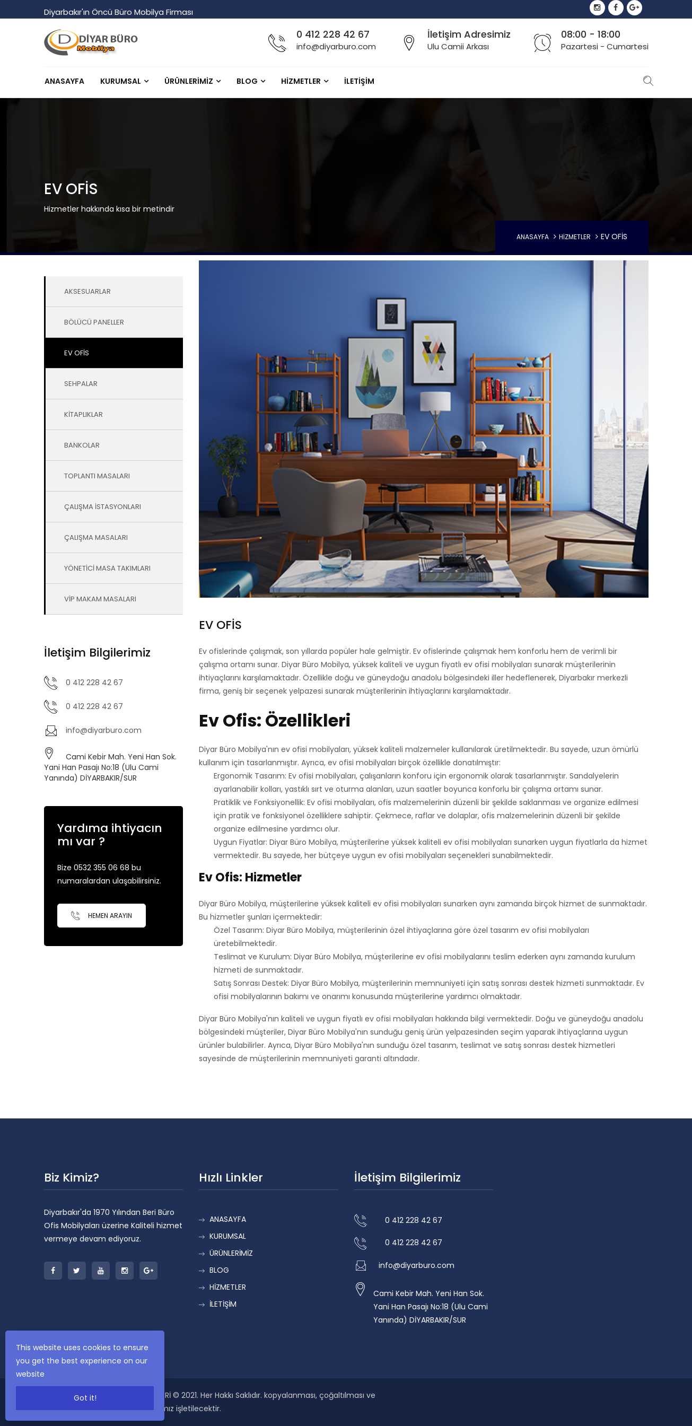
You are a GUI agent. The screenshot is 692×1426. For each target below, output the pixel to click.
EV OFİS (76, 353)
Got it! (85, 1398)
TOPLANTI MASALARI (97, 476)
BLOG (247, 81)
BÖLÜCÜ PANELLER (94, 322)
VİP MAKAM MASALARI (100, 599)
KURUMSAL (120, 81)
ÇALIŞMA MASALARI (96, 537)
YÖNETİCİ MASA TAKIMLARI (107, 568)
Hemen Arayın (101, 915)
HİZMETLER (301, 81)
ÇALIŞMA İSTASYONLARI (102, 507)
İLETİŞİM (359, 81)
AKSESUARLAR (87, 291)
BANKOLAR (82, 445)
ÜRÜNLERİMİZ (188, 81)
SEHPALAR (81, 384)
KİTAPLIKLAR (83, 414)
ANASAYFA (64, 81)
